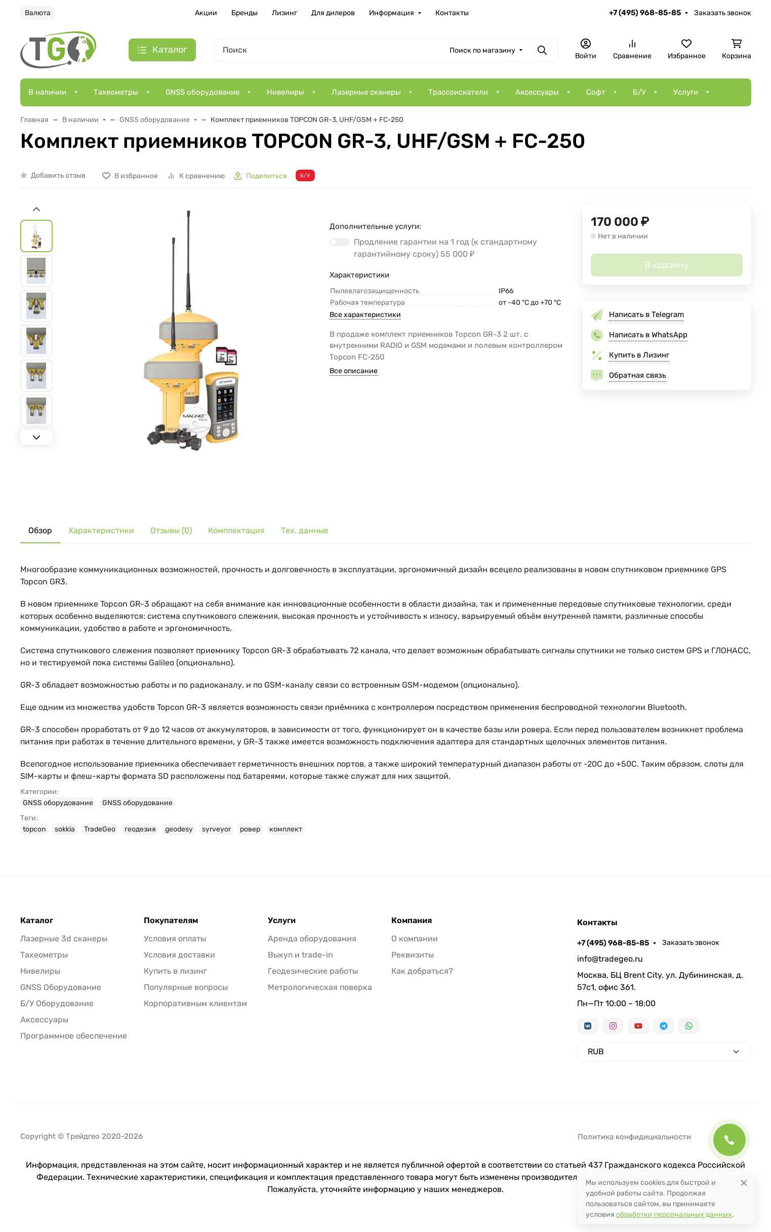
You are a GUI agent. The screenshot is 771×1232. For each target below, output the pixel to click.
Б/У (639, 92)
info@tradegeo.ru (610, 959)
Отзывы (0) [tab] (171, 530)
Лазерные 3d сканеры (63, 938)
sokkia (65, 829)
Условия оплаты (175, 938)
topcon (34, 829)
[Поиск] (386, 49)
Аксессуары (537, 92)
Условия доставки (179, 955)
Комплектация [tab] (236, 530)
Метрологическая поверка (320, 987)
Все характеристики (365, 314)
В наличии (47, 92)
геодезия (140, 829)
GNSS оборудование (202, 92)
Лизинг (284, 13)
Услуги (685, 92)
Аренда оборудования (312, 938)
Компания (411, 921)
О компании (414, 938)
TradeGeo (99, 829)
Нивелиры (285, 92)
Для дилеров (333, 13)
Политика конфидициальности (634, 1136)
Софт (595, 92)
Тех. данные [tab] (305, 530)
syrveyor (216, 829)
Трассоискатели (458, 92)
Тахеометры (116, 92)
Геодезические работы (313, 971)
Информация (391, 13)
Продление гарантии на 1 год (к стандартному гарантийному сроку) (445, 248)
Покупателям (171, 921)
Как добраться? (422, 971)
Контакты (452, 13)
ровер (250, 829)
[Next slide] (36, 437)
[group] (193, 353)
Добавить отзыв (58, 175)
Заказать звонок (722, 13)
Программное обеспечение (73, 1036)
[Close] (744, 1182)
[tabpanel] (385, 699)
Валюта (38, 13)
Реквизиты (412, 955)
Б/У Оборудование (57, 1003)
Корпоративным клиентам (195, 1003)
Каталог (36, 921)
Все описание (354, 371)
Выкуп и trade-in (300, 955)
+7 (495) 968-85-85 (645, 12)
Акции (206, 13)
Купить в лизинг (175, 971)
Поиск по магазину (482, 50)
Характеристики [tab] (101, 530)
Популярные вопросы (186, 987)
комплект (285, 829)
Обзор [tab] (40, 530)
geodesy (179, 829)
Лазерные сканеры (366, 92)
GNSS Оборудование (60, 987)
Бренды (244, 13)
